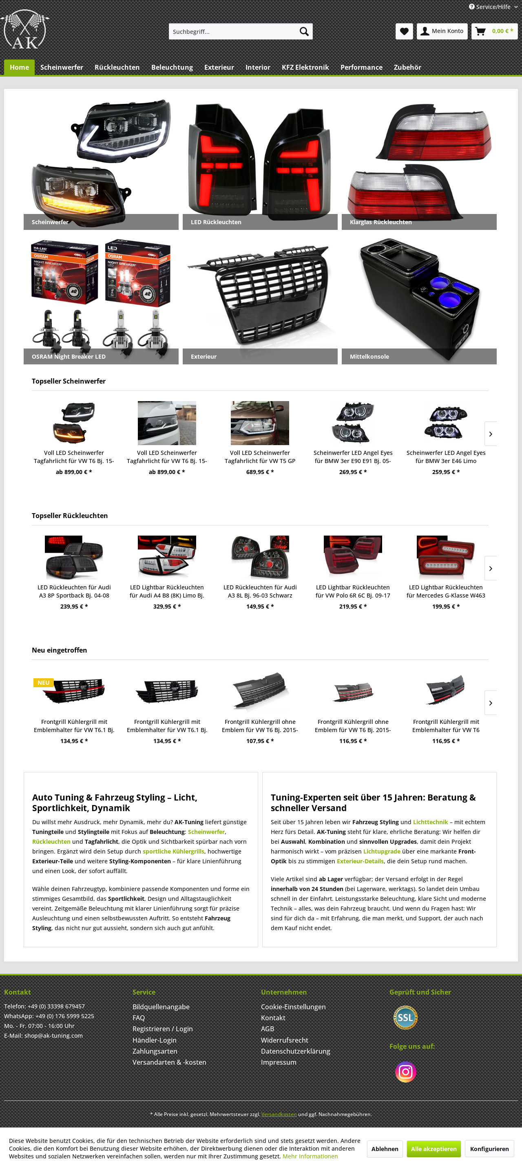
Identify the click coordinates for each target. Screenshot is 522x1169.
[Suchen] (304, 31)
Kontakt (273, 1017)
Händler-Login (155, 1040)
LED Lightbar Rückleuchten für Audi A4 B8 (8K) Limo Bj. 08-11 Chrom (167, 591)
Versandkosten (279, 1114)
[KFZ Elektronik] (305, 67)
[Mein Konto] (442, 31)
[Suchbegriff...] (241, 31)
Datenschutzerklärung (295, 1051)
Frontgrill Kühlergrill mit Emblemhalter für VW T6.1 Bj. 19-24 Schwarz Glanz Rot (74, 726)
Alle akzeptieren (434, 1149)
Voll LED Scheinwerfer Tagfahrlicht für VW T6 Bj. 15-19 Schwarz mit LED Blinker (167, 457)
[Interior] (258, 67)
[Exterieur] (219, 67)
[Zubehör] (407, 67)
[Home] (19, 67)
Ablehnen (385, 1149)
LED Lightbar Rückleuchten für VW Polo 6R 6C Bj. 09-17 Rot (353, 591)
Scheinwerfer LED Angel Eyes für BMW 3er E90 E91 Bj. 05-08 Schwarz (353, 457)
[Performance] (361, 67)
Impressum (278, 1062)
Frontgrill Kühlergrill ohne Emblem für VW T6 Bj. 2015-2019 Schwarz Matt (260, 726)
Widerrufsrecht (284, 1040)
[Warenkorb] (494, 31)
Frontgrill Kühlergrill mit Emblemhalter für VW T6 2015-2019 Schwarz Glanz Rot (446, 726)
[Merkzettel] (404, 31)
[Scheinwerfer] (62, 67)
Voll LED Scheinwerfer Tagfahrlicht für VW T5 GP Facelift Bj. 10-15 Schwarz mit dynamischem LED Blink (260, 457)
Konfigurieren (489, 1149)
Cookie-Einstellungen (293, 1006)
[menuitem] (241, 31)
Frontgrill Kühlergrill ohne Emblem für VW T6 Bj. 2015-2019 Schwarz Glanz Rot (353, 726)
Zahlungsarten (155, 1051)
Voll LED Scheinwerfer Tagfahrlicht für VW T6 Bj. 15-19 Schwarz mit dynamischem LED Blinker (74, 457)
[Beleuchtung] (172, 67)
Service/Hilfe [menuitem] (490, 7)
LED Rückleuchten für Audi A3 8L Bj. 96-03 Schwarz (260, 591)
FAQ (139, 1017)
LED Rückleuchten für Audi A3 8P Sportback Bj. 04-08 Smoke (74, 591)
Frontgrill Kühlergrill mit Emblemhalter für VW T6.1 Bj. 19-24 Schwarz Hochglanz (167, 726)
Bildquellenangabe (161, 1006)
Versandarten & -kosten (169, 1062)
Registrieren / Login (163, 1028)
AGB (267, 1028)
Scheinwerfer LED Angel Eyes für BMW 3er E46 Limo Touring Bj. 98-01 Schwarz (446, 457)
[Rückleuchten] (117, 67)
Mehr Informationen (310, 1156)
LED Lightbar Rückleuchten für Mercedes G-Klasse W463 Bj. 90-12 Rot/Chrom (446, 591)
